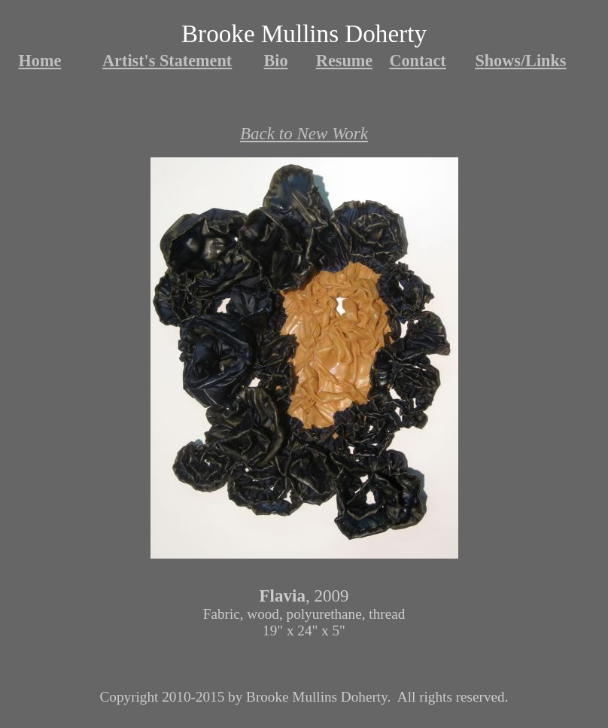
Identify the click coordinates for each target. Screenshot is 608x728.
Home (40, 60)
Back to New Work (304, 133)
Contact (417, 60)
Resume (344, 60)
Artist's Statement (167, 60)
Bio (276, 60)
